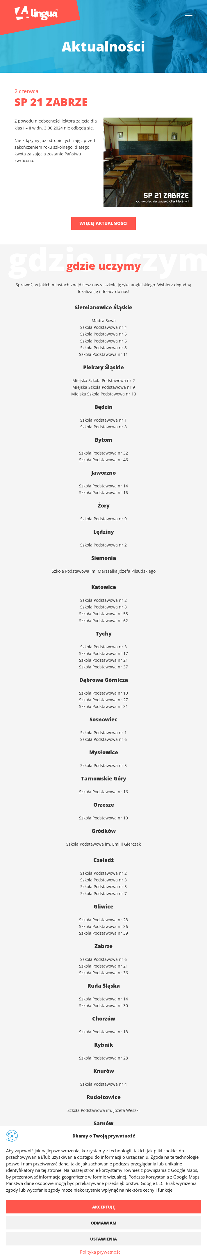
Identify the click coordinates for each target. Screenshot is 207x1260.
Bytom (103, 439)
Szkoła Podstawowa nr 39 (103, 933)
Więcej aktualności (103, 223)
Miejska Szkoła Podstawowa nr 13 (103, 393)
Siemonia (103, 557)
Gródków (104, 830)
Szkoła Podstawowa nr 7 (103, 893)
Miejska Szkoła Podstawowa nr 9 (103, 387)
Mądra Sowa (104, 320)
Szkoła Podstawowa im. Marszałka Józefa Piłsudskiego (104, 571)
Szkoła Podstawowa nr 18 (103, 1031)
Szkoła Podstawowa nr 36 (103, 926)
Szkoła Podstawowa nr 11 (103, 354)
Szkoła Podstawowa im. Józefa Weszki (103, 1110)
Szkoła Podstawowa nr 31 (103, 706)
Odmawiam (104, 1223)
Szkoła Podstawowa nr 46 (103, 459)
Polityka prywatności (101, 1252)
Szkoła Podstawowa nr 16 (103, 791)
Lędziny (103, 531)
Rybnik (103, 1044)
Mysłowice (103, 752)
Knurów (103, 1070)
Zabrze (103, 946)
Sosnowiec (103, 719)
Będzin (103, 406)
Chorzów (103, 1018)
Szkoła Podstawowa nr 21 (103, 660)
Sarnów (103, 1123)
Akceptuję (103, 1207)
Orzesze (103, 804)
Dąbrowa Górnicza (103, 679)
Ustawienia (103, 1239)
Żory (104, 505)
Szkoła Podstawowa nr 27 (103, 699)
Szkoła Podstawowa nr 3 (103, 646)
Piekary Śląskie (103, 367)
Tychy (104, 633)
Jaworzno (103, 472)
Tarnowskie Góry (103, 778)
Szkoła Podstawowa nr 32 (103, 452)
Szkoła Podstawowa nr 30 (103, 1005)
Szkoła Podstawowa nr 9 (103, 518)
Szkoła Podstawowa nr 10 (103, 692)
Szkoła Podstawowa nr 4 (103, 327)
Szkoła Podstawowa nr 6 (103, 340)
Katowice (103, 586)
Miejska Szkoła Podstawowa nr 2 (103, 380)
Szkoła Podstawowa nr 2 (103, 873)
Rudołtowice (104, 1097)
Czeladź (103, 859)
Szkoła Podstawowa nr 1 (103, 420)
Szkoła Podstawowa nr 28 (103, 919)
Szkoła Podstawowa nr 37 (103, 666)
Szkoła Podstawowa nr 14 (103, 998)
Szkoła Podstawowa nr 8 (103, 347)
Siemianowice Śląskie (103, 307)
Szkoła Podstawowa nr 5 (103, 333)
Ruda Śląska (104, 985)
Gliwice (103, 906)
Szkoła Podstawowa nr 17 (103, 653)
